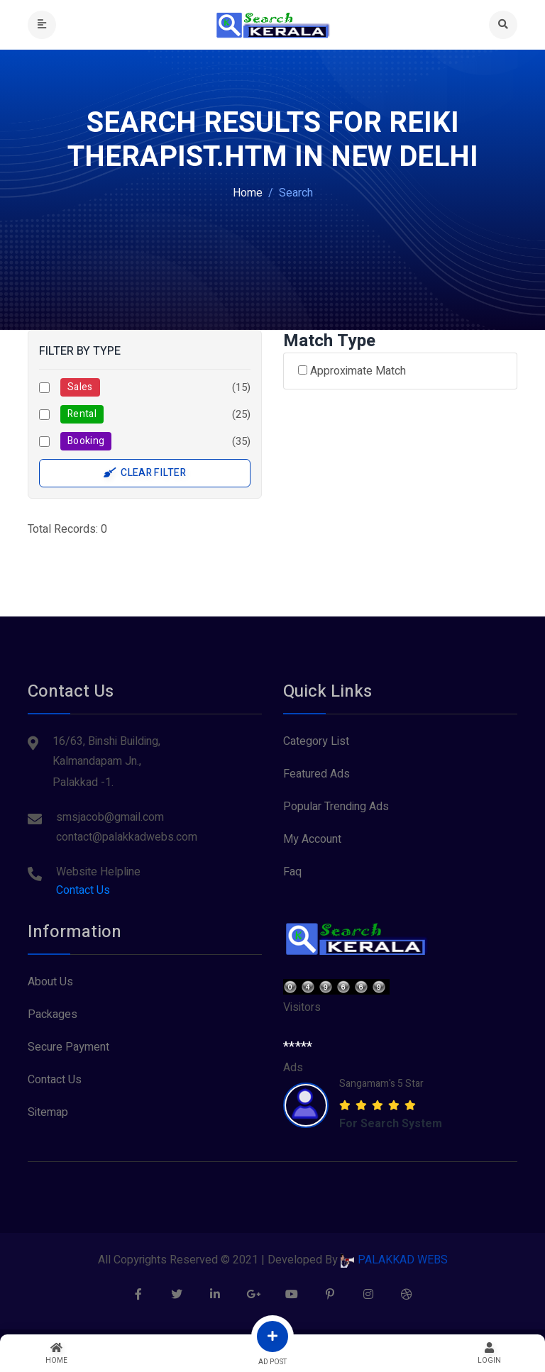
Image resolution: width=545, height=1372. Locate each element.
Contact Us (83, 890)
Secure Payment (68, 1047)
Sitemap (48, 1112)
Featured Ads (316, 773)
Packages (52, 1014)
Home (248, 192)
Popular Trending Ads (336, 806)
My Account (312, 839)
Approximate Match (352, 371)
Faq (292, 871)
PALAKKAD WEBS (394, 1259)
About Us (50, 981)
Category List (316, 741)
